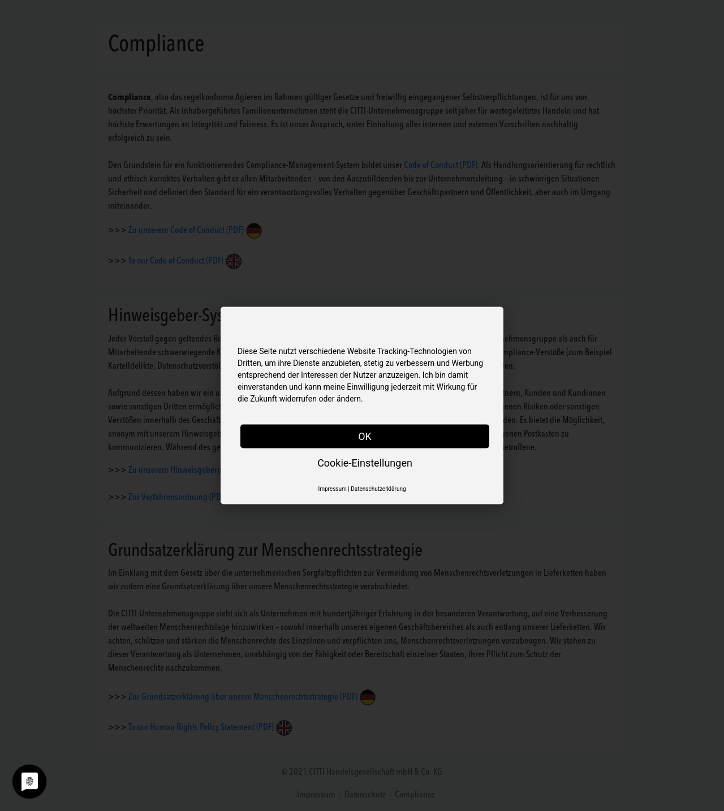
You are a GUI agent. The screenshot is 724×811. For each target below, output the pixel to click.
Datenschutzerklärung (378, 489)
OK (365, 436)
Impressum (332, 489)
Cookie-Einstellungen (364, 463)
